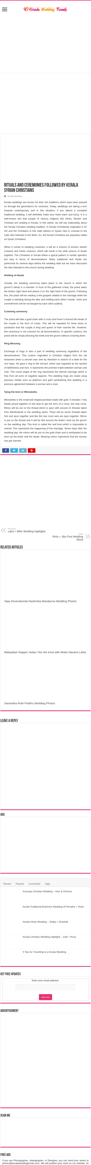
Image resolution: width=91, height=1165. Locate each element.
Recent (7, 883)
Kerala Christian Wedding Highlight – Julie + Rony (49, 936)
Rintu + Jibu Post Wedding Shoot (64, 537)
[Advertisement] (45, 43)
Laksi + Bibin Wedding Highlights (27, 530)
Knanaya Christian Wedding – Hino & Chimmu (47, 891)
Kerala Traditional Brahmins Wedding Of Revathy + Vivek (53, 906)
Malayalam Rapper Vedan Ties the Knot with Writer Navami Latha (45, 652)
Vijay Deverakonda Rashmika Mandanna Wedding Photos (40, 601)
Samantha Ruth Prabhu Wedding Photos (29, 703)
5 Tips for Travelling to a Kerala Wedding (44, 952)
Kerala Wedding (14, 196)
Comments (34, 883)
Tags (47, 883)
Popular (20, 883)
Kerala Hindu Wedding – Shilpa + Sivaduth (45, 921)
